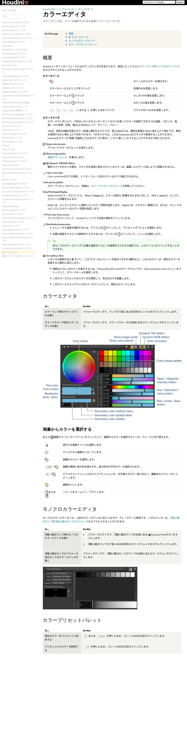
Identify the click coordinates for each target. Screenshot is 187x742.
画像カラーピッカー (58, 157)
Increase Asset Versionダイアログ (16, 169)
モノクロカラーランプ (168, 66)
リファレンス (66, 9)
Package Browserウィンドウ (14, 195)
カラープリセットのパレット (106, 185)
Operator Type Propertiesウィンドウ (18, 191)
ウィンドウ (84, 9)
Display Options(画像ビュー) (14, 110)
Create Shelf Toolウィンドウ (14, 80)
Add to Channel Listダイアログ (15, 22)
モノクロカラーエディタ (82, 40)
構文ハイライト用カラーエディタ (17, 256)
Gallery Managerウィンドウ (14, 153)
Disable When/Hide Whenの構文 (16, 102)
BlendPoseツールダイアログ (15, 49)
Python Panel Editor (10, 206)
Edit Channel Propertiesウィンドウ (17, 114)
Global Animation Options (13, 157)
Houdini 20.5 (49, 9)
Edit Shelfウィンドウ (11, 126)
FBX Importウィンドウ (12, 141)
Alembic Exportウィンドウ (14, 26)
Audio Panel (7, 45)
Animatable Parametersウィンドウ (17, 38)
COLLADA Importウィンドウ (14, 53)
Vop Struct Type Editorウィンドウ (17, 248)
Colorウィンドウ (9, 65)
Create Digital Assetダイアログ (15, 76)
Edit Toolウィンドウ (11, 130)
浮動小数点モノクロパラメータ (71, 521)
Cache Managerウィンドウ (14, 57)
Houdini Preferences (10, 165)
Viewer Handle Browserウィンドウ (17, 233)
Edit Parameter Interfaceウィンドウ (18, 122)
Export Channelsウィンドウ (14, 133)
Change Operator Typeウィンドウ (17, 61)
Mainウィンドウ (9, 179)
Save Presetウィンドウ (12, 214)
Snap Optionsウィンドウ (13, 221)
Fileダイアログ (8, 149)
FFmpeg (5, 145)
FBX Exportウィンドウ (12, 137)
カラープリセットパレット (83, 44)
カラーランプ (146, 66)
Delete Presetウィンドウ (13, 84)
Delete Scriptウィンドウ (12, 88)
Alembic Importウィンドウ (14, 30)
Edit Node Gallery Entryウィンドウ (17, 118)
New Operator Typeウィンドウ (15, 187)
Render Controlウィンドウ (14, 210)
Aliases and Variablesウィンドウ (16, 34)
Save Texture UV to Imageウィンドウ (18, 218)
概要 (71, 33)
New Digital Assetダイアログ (14, 183)
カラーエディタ (80, 37)
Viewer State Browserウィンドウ (16, 244)
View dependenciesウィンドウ (15, 229)
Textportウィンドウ (11, 225)
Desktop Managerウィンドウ (15, 91)
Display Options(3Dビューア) (14, 106)
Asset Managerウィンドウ (13, 41)
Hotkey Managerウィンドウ (14, 161)
